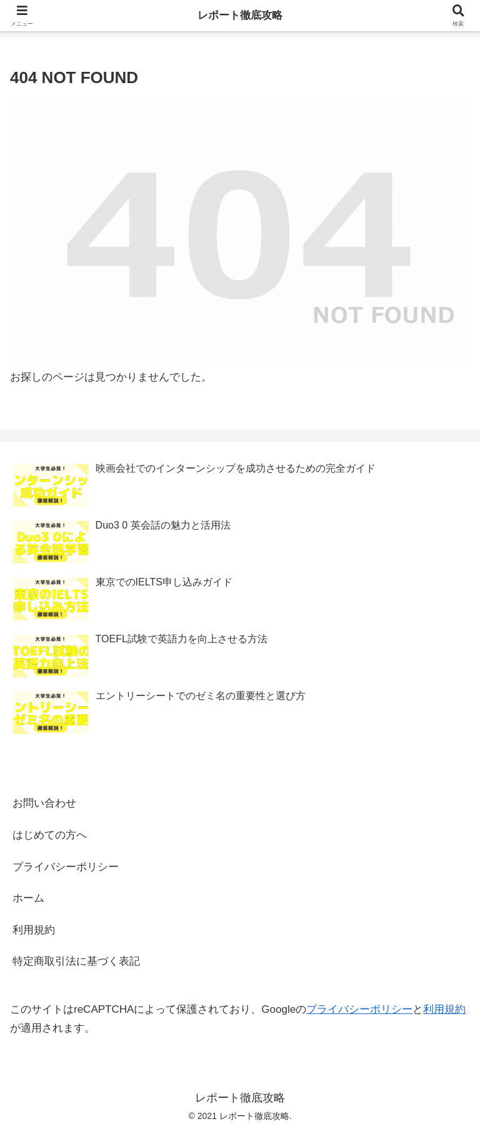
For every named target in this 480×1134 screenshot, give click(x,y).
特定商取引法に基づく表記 (76, 961)
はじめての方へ (49, 835)
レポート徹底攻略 (240, 15)
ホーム (28, 898)
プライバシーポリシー (65, 867)
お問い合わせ (44, 803)
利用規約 (33, 930)
